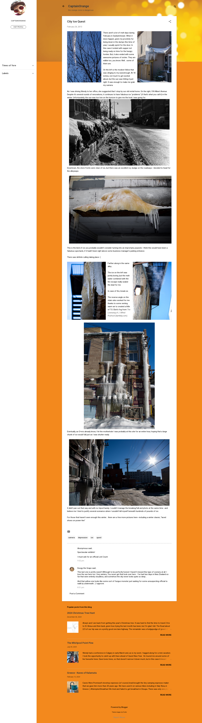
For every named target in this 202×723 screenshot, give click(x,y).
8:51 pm (80, 587)
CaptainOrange (78, 6)
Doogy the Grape (84, 568)
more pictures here (129, 517)
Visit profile (18, 27)
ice (92, 537)
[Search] (175, 7)
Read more (165, 635)
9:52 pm (80, 561)
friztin (125, 712)
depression (82, 537)
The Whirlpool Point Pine (80, 643)
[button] (169, 22)
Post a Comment (77, 593)
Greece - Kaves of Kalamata (82, 672)
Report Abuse (119, 717)
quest (99, 537)
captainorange (18, 21)
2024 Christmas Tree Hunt (81, 613)
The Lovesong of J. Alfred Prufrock (119, 312)
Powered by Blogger (119, 707)
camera (71, 537)
